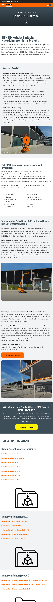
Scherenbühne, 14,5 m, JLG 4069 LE (13, 539)
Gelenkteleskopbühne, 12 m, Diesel (13, 458)
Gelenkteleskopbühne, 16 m (10, 467)
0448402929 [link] (14, 1)
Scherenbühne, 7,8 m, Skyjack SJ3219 (14, 521)
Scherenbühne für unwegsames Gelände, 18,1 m (17, 589)
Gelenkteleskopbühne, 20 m (10, 475)
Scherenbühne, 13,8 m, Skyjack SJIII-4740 (15, 534)
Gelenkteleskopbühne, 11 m (10, 454)
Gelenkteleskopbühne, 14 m (10, 462)
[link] (9, 5)
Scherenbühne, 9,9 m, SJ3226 (11, 526)
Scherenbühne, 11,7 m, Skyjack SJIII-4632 (15, 530)
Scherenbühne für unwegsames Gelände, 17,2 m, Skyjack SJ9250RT (23, 584)
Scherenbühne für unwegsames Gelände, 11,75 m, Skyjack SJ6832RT (24, 580)
